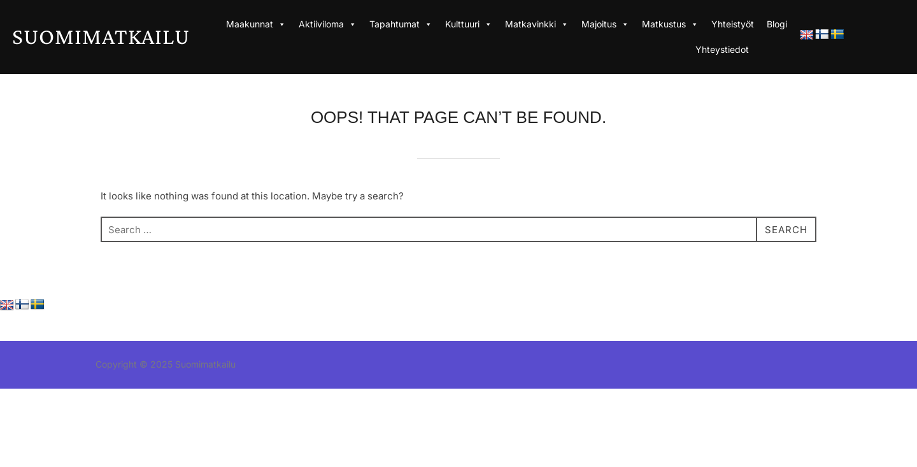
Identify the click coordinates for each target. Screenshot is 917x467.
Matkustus (670, 24)
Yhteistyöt (732, 23)
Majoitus (605, 24)
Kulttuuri (468, 24)
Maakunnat (256, 24)
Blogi (777, 23)
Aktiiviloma (328, 24)
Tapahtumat (400, 24)
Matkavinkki (537, 24)
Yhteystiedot (722, 49)
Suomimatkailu (101, 36)
